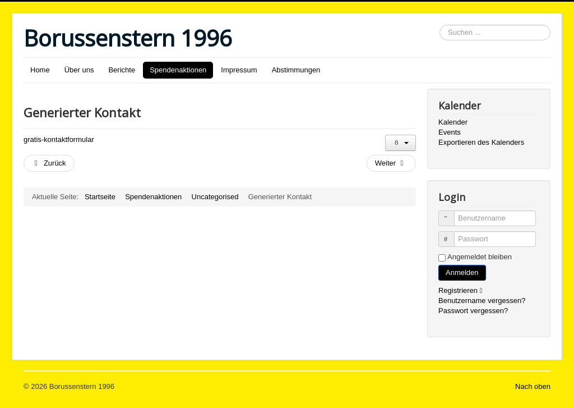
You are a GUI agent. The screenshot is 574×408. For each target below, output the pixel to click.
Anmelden (462, 272)
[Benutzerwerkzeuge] (400, 143)
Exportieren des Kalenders (481, 142)
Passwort (451, 234)
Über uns (79, 70)
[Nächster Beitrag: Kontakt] (391, 163)
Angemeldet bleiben (479, 257)
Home (40, 70)
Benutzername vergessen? (481, 300)
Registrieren (463, 290)
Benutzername (451, 213)
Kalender (452, 122)
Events (449, 132)
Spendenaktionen (178, 70)
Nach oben (532, 386)
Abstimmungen (296, 70)
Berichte (121, 70)
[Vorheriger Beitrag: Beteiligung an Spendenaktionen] (49, 163)
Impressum (239, 70)
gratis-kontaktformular (59, 139)
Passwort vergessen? (473, 310)
